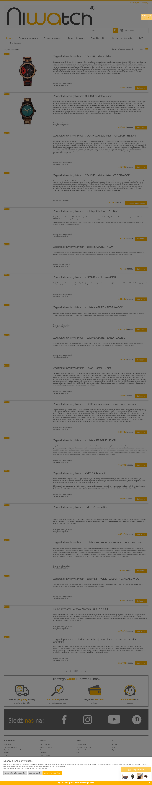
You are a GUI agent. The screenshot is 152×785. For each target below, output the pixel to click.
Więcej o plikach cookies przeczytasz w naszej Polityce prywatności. (25, 768)
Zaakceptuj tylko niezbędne (15, 773)
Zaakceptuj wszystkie (52, 773)
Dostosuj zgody (34, 773)
